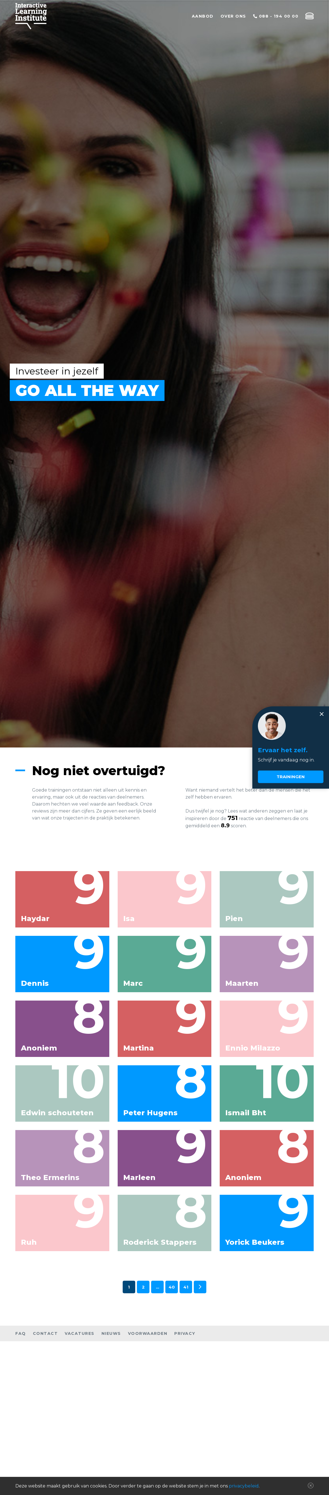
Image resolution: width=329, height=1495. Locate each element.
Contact (45, 1333)
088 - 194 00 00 (276, 16)
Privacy (184, 1333)
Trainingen (291, 777)
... (157, 1287)
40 (172, 1287)
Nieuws (111, 1333)
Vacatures (80, 1333)
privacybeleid (244, 1486)
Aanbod (203, 16)
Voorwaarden (148, 1333)
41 (185, 1287)
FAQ (20, 1333)
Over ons (233, 16)
